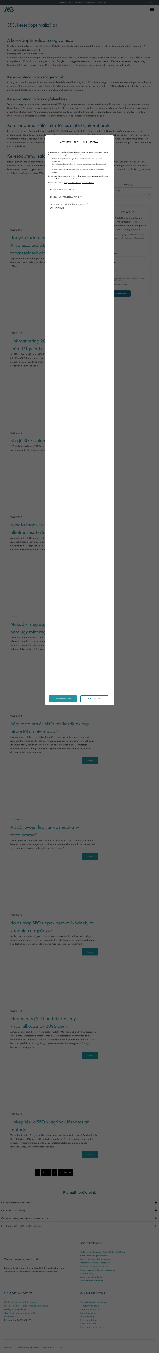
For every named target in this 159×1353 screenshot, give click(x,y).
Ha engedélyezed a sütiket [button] (63, 189)
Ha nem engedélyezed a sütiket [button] (66, 197)
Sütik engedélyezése (63, 698)
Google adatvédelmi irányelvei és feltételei (79, 183)
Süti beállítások (94, 698)
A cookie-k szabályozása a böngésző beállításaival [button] (69, 206)
